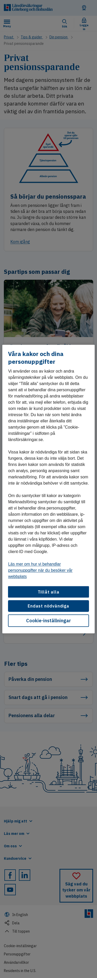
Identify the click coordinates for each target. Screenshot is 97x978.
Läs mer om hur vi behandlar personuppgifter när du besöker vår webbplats (40, 570)
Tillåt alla (48, 592)
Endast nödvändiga (48, 606)
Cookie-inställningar (48, 620)
